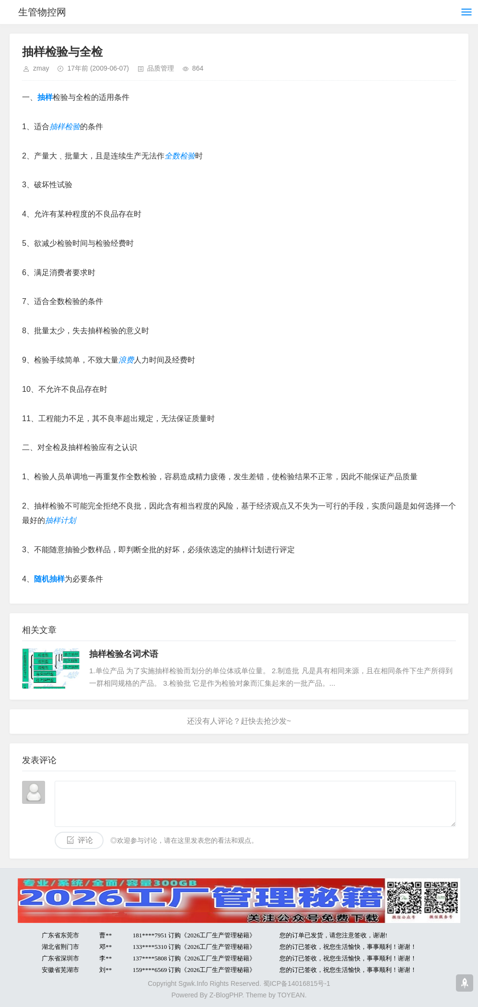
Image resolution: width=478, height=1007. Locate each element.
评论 (85, 840)
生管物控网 (42, 12)
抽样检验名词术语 (123, 654)
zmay (41, 68)
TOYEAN (290, 995)
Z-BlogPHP (226, 995)
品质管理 (160, 68)
